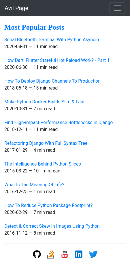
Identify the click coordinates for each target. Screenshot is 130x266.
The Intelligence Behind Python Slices (42, 164)
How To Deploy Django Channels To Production (52, 81)
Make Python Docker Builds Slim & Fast (44, 102)
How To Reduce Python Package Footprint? (48, 205)
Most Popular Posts (34, 27)
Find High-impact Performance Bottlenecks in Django (58, 122)
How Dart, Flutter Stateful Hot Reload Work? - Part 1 (57, 60)
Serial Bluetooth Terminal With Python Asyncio (51, 39)
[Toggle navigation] (117, 8)
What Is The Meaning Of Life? (34, 184)
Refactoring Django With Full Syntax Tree (45, 143)
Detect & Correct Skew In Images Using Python (51, 226)
